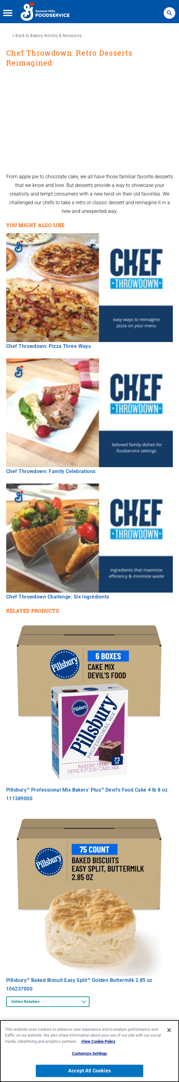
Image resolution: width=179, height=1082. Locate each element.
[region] (89, 1051)
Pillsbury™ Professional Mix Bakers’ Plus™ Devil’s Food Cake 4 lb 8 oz (87, 790)
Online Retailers (25, 1002)
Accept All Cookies (89, 1071)
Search (169, 10)
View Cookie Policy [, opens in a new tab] (98, 1041)
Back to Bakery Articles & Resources (48, 35)
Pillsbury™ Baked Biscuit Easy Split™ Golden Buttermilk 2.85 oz (79, 980)
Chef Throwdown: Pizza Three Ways (48, 346)
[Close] (169, 1030)
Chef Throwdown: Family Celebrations (51, 471)
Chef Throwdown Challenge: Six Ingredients (57, 597)
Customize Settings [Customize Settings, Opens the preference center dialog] (89, 1053)
